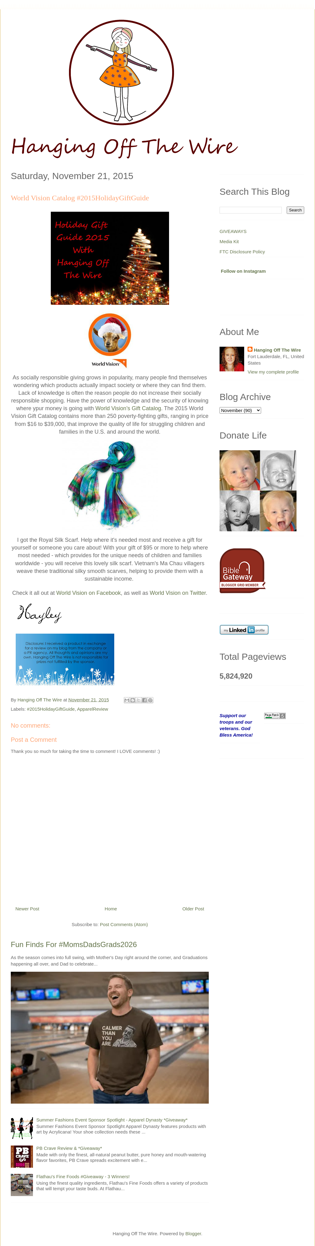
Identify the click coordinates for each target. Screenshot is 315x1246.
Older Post (193, 908)
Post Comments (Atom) (124, 924)
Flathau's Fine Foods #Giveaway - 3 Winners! (83, 1176)
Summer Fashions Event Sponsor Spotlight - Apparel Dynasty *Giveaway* (112, 1119)
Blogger (193, 1233)
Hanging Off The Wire (277, 350)
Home (111, 908)
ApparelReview (92, 709)
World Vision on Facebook (88, 593)
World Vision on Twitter (178, 593)
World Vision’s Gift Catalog (128, 408)
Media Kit (229, 241)
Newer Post (27, 908)
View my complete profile (273, 371)
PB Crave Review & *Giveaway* (69, 1148)
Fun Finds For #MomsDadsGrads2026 (74, 944)
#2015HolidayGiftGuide (51, 709)
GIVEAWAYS (233, 231)
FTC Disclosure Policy (242, 251)
